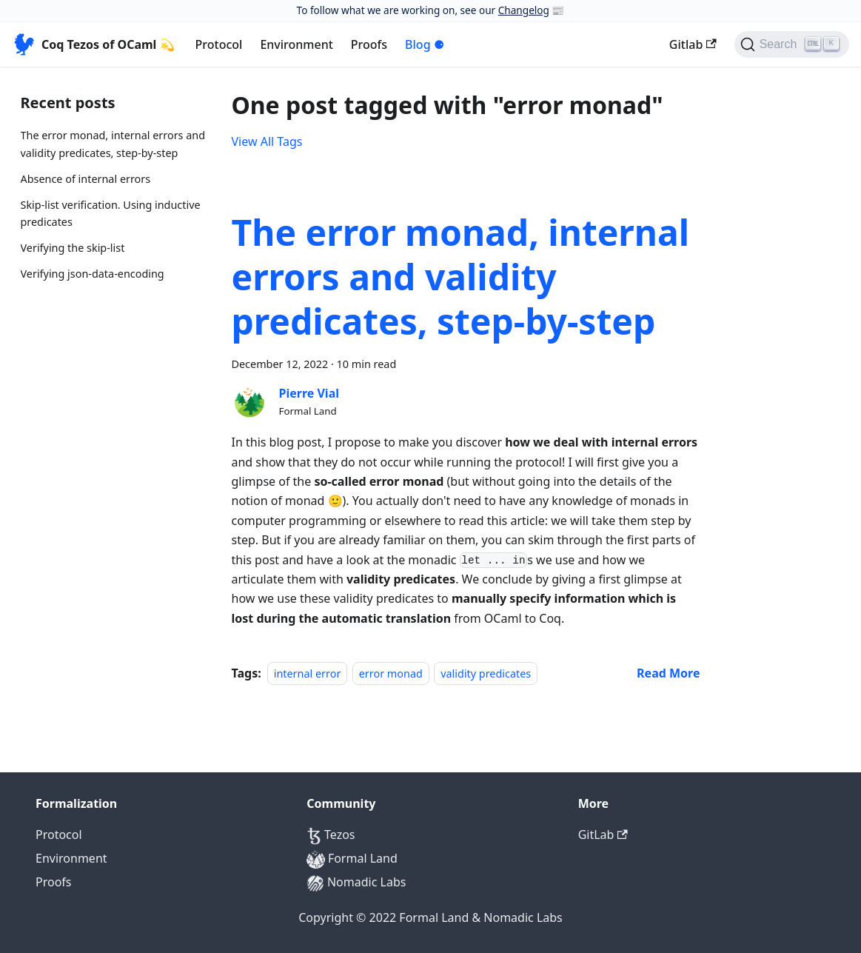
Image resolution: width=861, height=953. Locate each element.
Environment (296, 44)
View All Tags (267, 141)
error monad (391, 673)
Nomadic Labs (356, 882)
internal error (307, 673)
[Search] (791, 44)
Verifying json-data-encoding (92, 274)
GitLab (603, 834)
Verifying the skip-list (73, 248)
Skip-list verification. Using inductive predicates (111, 214)
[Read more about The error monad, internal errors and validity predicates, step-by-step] (668, 673)
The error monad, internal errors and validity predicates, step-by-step (113, 144)
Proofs (369, 44)
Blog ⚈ (424, 44)
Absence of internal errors (86, 179)
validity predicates (485, 673)
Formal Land (351, 858)
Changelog (523, 10)
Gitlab (693, 44)
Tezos (330, 834)
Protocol (219, 44)
